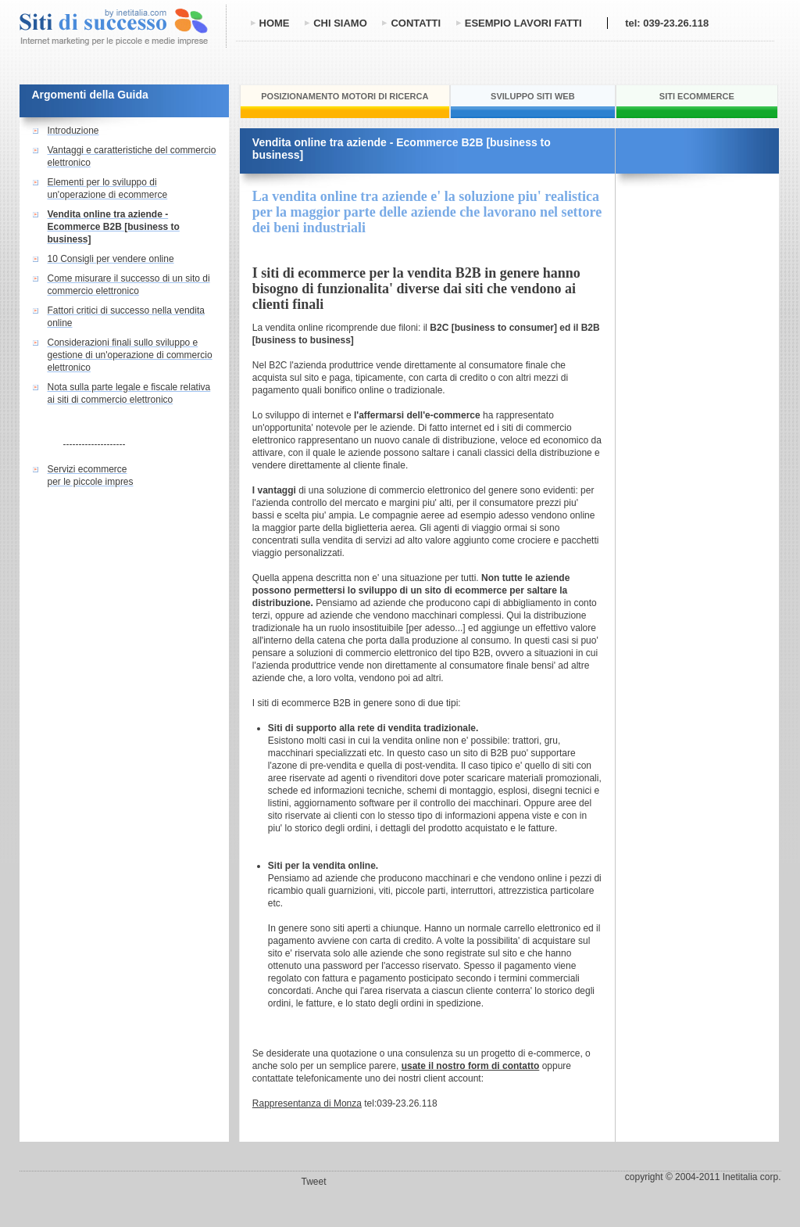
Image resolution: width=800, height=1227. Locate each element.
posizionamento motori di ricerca (344, 96)
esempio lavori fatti (523, 23)
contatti (416, 23)
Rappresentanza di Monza (307, 1103)
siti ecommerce (696, 96)
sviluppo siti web (533, 96)
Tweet (314, 1181)
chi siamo (340, 23)
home (274, 23)
